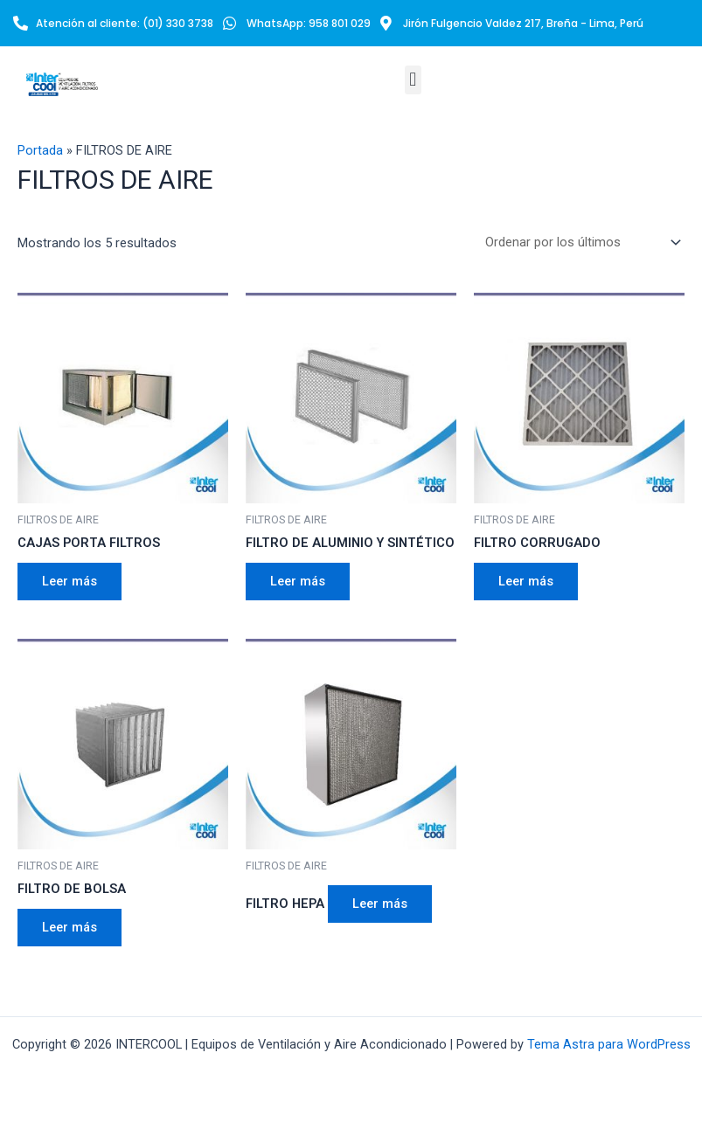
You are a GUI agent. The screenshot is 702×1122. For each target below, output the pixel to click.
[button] (413, 80)
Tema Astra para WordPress (609, 1044)
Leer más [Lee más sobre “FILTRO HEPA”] (379, 903)
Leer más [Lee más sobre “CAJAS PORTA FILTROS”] (69, 581)
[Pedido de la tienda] (580, 242)
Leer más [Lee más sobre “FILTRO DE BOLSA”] (69, 927)
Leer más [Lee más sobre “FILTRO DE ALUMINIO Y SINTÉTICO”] (297, 581)
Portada (40, 150)
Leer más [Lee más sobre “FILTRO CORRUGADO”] (525, 581)
